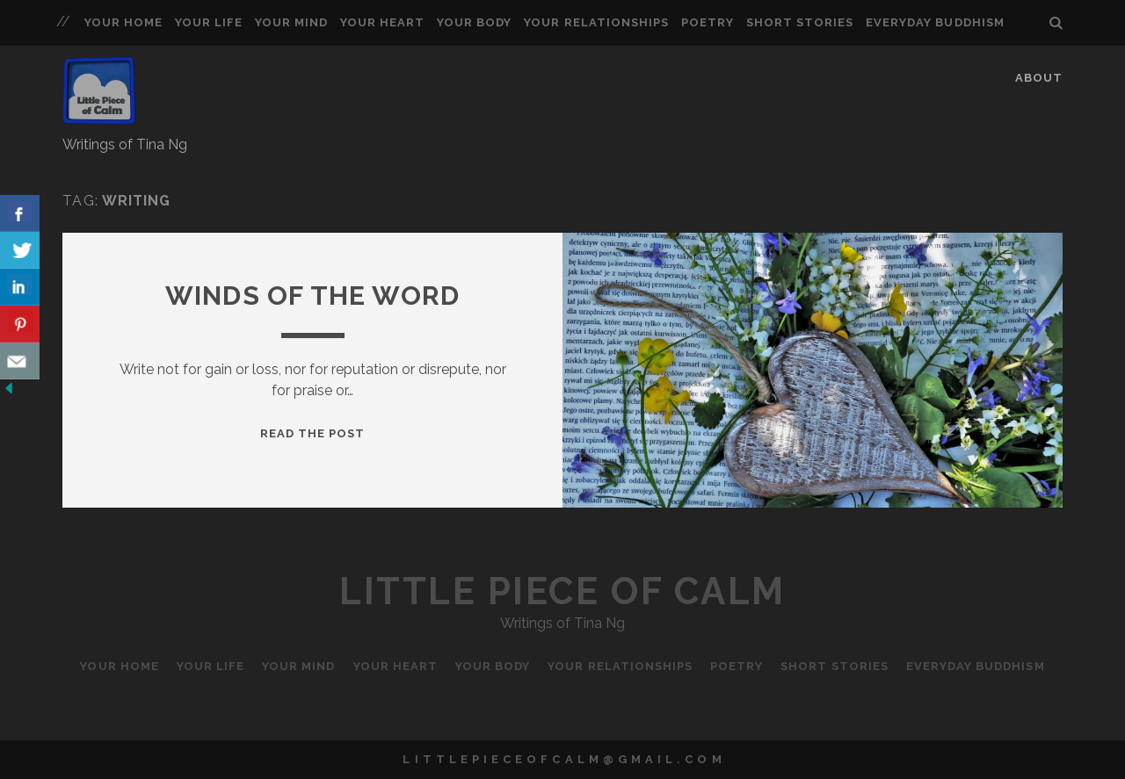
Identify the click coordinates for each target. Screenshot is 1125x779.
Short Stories (800, 22)
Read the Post (313, 433)
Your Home (123, 22)
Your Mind (291, 22)
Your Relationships (596, 22)
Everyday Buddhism (935, 22)
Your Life (209, 22)
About (1039, 77)
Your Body (474, 22)
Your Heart (382, 22)
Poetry (707, 22)
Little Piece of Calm (562, 591)
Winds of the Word (312, 295)
